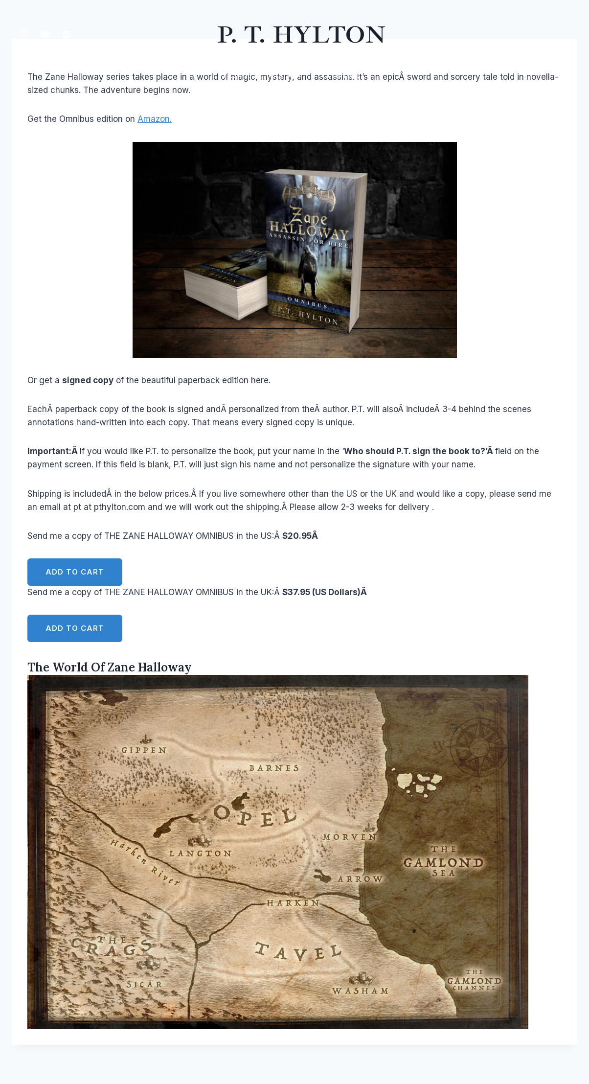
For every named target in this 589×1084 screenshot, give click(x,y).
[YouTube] (44, 34)
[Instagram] (23, 34)
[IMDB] (66, 34)
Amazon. (154, 119)
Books (286, 76)
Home (236, 76)
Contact (343, 76)
